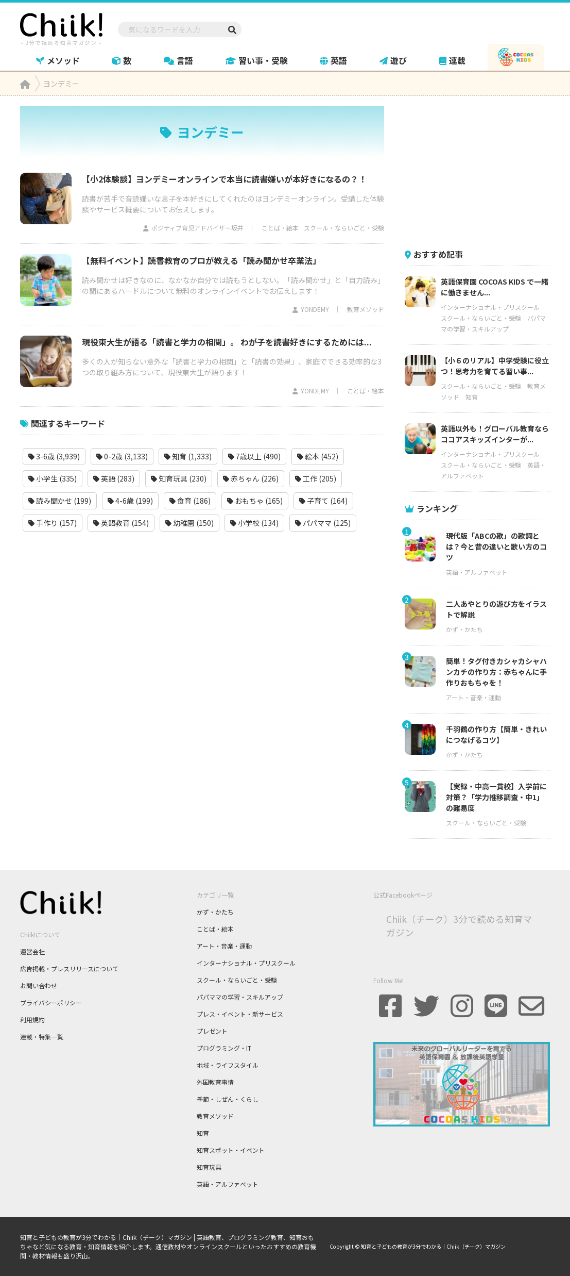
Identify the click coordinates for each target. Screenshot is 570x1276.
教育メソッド (365, 309)
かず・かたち (464, 629)
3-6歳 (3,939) (54, 456)
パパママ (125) (323, 523)
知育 (471, 396)
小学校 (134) (254, 523)
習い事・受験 (257, 60)
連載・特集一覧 (41, 1036)
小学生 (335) (52, 478)
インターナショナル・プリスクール (490, 307)
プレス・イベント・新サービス (240, 1013)
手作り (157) (52, 523)
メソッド (58, 60)
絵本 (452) (317, 456)
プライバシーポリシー (51, 1002)
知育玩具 (209, 1167)
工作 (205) (315, 478)
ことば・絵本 (280, 227)
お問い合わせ (38, 985)
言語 (178, 60)
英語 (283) (113, 478)
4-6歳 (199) (130, 500)
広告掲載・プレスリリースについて (69, 968)
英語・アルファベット (477, 572)
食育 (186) (190, 500)
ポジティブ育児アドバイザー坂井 (197, 227)
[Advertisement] (482, 170)
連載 (452, 60)
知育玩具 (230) (178, 478)
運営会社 (32, 951)
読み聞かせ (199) (59, 500)
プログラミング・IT (224, 1047)
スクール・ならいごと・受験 (344, 227)
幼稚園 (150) (189, 523)
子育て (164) (323, 500)
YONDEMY (315, 309)
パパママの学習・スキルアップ (240, 996)
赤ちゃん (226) (251, 478)
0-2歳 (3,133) (122, 456)
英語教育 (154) (121, 523)
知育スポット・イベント (231, 1150)
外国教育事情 (215, 1082)
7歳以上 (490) (254, 456)
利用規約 (32, 1019)
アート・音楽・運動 (473, 697)
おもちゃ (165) (255, 500)
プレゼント (212, 1030)
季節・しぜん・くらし (227, 1099)
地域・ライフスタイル (227, 1064)
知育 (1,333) (188, 456)
